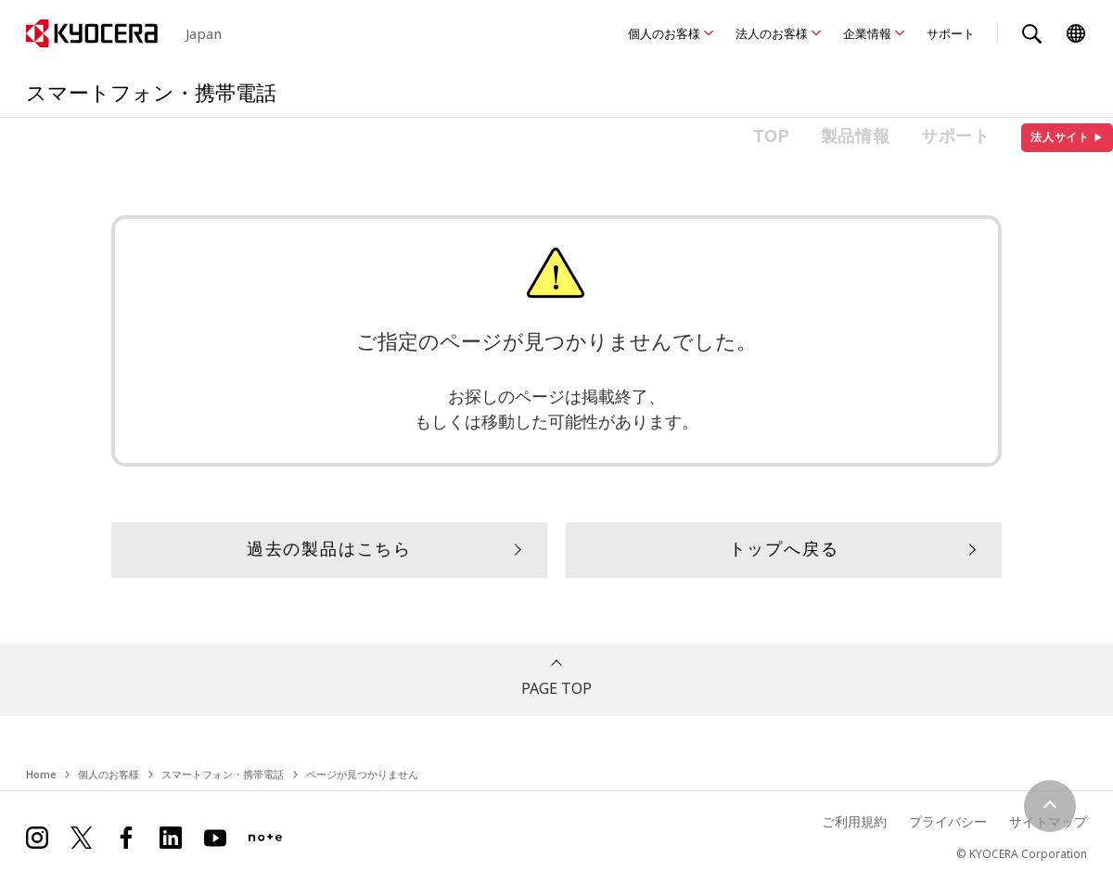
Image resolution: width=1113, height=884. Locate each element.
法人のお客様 (772, 33)
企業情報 (867, 33)
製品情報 (855, 136)
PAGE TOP (556, 688)
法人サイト (1067, 137)
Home (41, 774)
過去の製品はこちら (329, 549)
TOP (772, 136)
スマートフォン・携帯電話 (222, 774)
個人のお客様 (664, 33)
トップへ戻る (784, 549)
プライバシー (948, 821)
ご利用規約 (854, 821)
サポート (951, 33)
